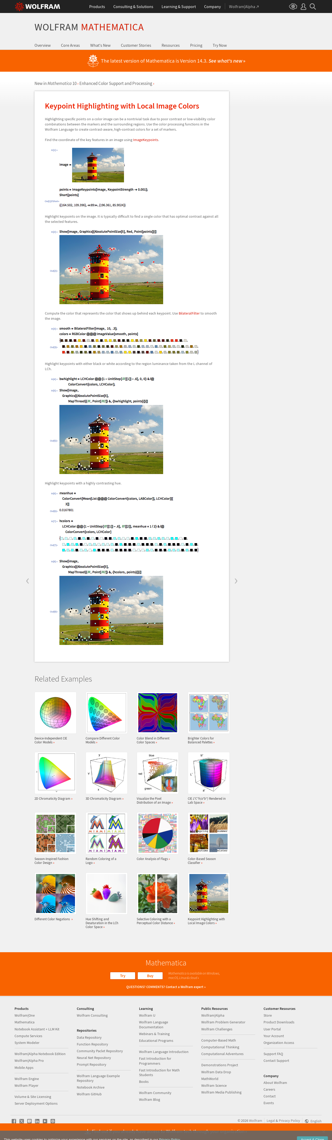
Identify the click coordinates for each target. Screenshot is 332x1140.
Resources (171, 45)
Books (144, 1081)
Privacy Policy (289, 1120)
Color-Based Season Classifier (207, 838)
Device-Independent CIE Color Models (53, 718)
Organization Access (279, 1042)
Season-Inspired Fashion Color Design (53, 838)
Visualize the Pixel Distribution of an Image (156, 778)
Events (269, 1103)
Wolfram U (147, 1015)
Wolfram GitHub (89, 1094)
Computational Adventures (222, 1053)
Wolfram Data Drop (216, 1072)
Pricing (196, 45)
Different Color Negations (53, 896)
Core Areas (70, 45)
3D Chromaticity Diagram (105, 776)
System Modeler (27, 1042)
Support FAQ (273, 1053)
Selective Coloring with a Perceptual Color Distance (156, 898)
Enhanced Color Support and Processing (115, 83)
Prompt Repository (91, 1064)
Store (268, 1015)
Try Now (220, 45)
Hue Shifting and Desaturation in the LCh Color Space (105, 900)
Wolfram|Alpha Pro (29, 1060)
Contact (270, 1096)
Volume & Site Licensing (33, 1096)
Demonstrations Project (219, 1065)
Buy (150, 975)
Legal (271, 1120)
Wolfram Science (214, 1085)
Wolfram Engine (27, 1078)
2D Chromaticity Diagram (53, 776)
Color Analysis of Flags (156, 836)
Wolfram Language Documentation (153, 1024)
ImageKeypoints (145, 139)
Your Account (274, 1036)
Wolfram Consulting (92, 1015)
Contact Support (276, 1060)
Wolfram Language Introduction (164, 1051)
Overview (42, 45)
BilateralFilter (189, 313)
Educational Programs (156, 1040)
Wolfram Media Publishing (221, 1092)
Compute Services (28, 1036)
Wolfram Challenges (216, 1029)
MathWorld (209, 1078)
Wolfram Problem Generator (223, 1022)
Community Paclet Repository (100, 1051)
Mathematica (24, 1022)
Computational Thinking (220, 1047)
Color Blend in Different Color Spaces (156, 718)
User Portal (272, 1029)
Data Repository (89, 1037)
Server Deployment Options (36, 1103)
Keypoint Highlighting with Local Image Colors (207, 898)
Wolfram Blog (149, 1099)
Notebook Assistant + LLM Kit (37, 1029)
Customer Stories (136, 45)
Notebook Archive (91, 1087)
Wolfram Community (155, 1092)
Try (122, 975)
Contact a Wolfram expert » (186, 987)
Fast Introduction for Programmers (155, 1060)
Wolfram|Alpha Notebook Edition (40, 1053)
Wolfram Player (26, 1085)
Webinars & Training (154, 1033)
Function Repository (92, 1044)
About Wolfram (275, 1082)
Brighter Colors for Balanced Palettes (207, 718)
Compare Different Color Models (105, 718)
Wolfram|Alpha (212, 1015)
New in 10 (55, 83)
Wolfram (89, 27)
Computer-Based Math (218, 1040)
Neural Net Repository (94, 1057)
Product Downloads (279, 1022)
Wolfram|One (25, 1015)
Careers (269, 1089)
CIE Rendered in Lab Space (207, 778)
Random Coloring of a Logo (105, 838)
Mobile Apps (24, 1067)
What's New (100, 45)
